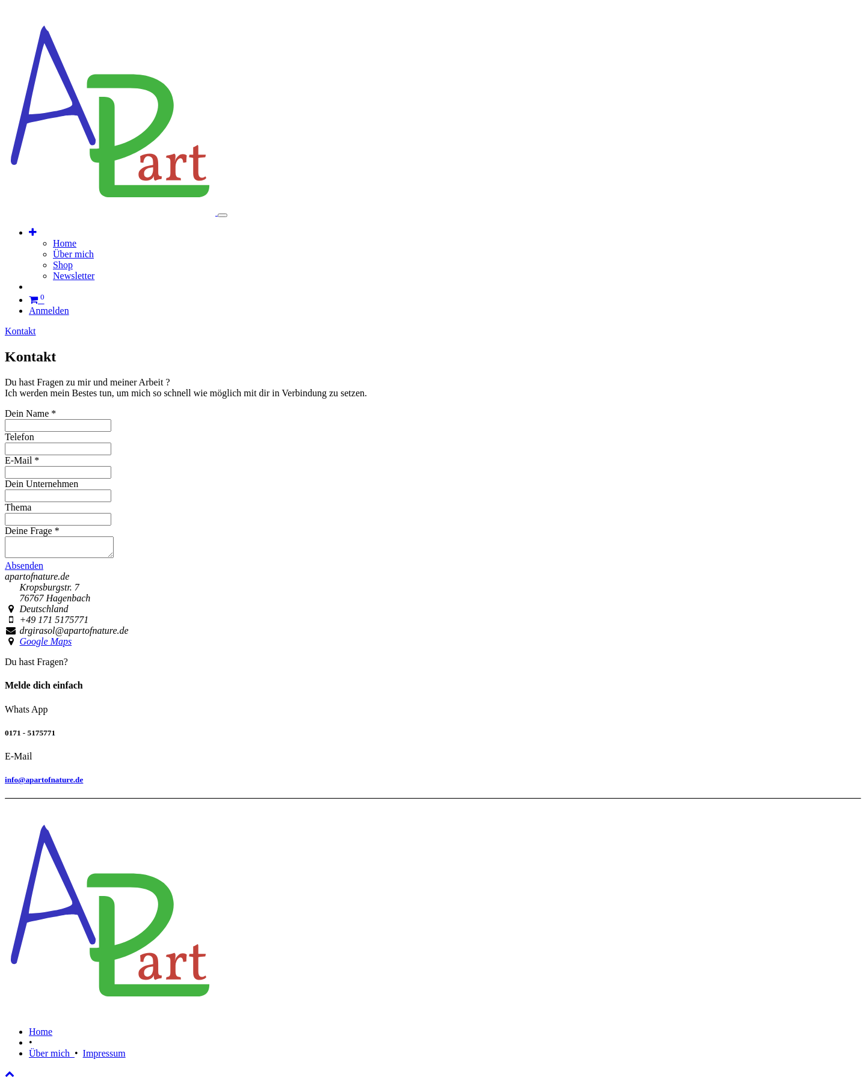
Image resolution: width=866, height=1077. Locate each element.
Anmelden (49, 310)
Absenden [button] (24, 569)
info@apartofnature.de (44, 783)
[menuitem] (64, 243)
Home (40, 1035)
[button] (33, 232)
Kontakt (20, 331)
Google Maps (46, 645)
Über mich (52, 1057)
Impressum (104, 1057)
